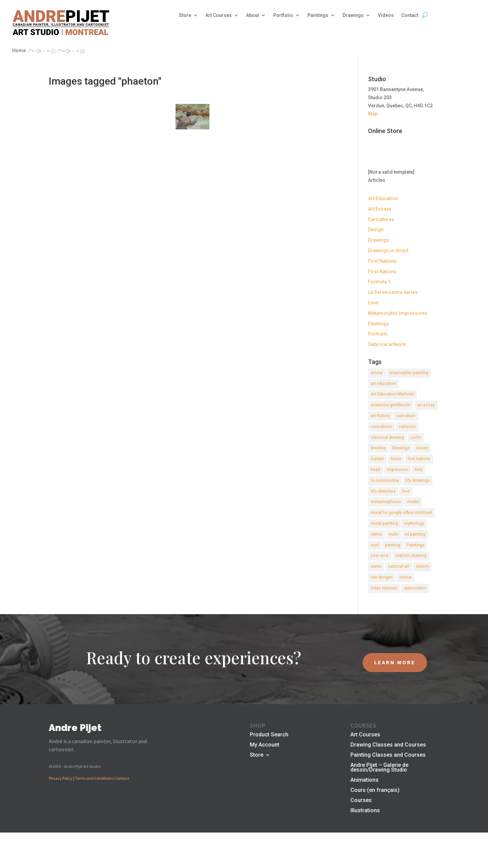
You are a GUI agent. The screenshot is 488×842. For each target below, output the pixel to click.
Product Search (269, 735)
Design (376, 229)
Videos (386, 15)
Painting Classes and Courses (388, 755)
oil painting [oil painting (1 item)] (415, 534)
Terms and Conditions (94, 778)
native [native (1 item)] (376, 534)
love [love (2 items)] (406, 491)
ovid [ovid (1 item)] (375, 545)
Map (373, 113)
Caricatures (381, 219)
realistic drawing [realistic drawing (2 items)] (410, 555)
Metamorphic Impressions (397, 313)
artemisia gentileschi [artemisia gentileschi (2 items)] (391, 405)
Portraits (378, 334)
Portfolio (283, 15)
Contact (409, 15)
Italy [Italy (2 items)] (419, 469)
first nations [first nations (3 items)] (419, 458)
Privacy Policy (61, 778)
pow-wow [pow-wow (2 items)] (380, 555)
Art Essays (379, 209)
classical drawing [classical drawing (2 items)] (387, 437)
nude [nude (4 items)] (393, 534)
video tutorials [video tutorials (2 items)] (384, 588)
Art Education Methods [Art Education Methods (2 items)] (392, 394)
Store (185, 15)
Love (373, 302)
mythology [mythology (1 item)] (414, 523)
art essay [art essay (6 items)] (426, 405)
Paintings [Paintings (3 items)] (416, 545)
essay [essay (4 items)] (422, 448)
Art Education (383, 198)
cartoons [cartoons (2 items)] (407, 426)
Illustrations (365, 811)
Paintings (317, 15)
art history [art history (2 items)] (380, 415)
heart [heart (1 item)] (376, 469)
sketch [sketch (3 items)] (422, 566)
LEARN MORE (394, 662)
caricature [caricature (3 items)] (405, 415)
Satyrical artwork (387, 344)
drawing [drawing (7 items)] (378, 448)
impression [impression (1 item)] (397, 469)
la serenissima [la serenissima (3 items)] (385, 480)
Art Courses (218, 15)
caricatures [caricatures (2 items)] (381, 426)
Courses (361, 800)
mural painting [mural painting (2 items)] (384, 523)
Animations (364, 780)
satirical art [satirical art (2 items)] (398, 566)
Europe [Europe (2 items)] (377, 458)
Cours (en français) (375, 790)
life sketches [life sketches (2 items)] (383, 491)
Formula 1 (379, 281)
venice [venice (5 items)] (405, 577)
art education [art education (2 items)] (383, 383)
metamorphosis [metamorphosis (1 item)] (386, 501)
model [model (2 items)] (413, 501)
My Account (264, 745)
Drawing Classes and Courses (388, 745)
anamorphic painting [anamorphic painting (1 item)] (408, 372)
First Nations (382, 261)
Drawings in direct (388, 250)
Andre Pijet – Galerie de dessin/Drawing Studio (379, 768)
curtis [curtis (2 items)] (415, 437)
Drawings (353, 15)
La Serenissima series (393, 292)
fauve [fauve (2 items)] (395, 458)
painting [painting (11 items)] (392, 545)
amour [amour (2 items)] (377, 372)
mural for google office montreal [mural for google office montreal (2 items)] (401, 512)
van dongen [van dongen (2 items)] (382, 577)
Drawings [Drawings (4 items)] (401, 448)
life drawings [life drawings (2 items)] (417, 480)
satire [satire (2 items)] (376, 566)
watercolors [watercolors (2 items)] (415, 588)
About (252, 15)
